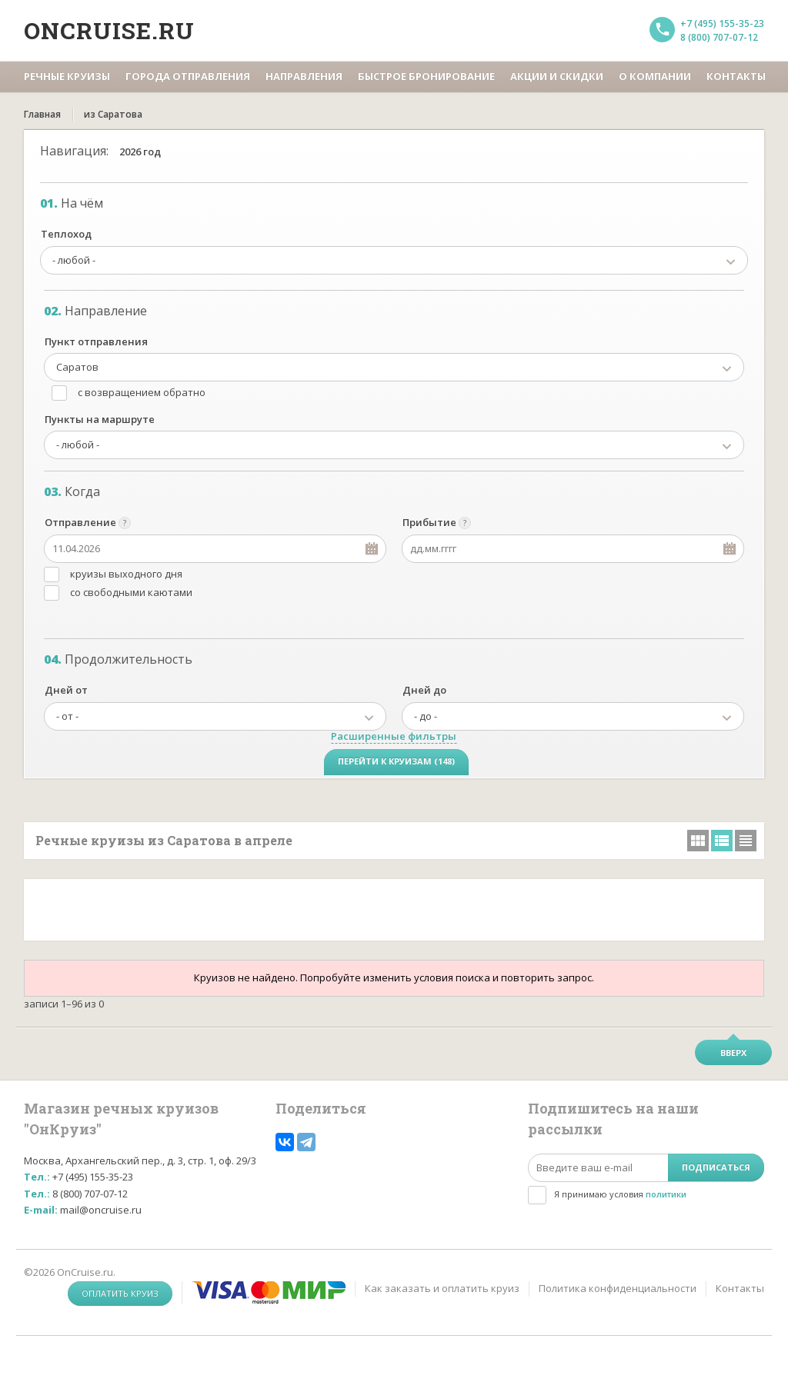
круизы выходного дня (126, 574)
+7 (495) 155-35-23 (722, 23)
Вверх (733, 1052)
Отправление (80, 522)
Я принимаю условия (620, 1194)
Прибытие (429, 522)
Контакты (740, 1288)
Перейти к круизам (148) (396, 761)
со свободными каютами (131, 592)
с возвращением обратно (141, 392)
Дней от (66, 690)
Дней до (424, 690)
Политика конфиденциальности (617, 1288)
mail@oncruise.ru (101, 1210)
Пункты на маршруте (100, 419)
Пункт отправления (96, 341)
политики (666, 1194)
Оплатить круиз (120, 1293)
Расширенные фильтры (393, 736)
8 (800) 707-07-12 (719, 37)
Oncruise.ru (109, 30)
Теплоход (66, 234)
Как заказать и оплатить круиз (442, 1288)
